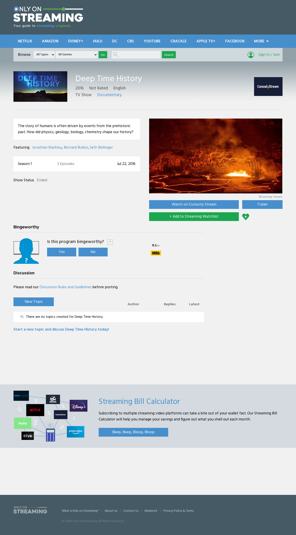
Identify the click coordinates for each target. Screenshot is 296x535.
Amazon (50, 41)
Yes (62, 252)
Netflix (25, 41)
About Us (111, 510)
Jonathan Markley (47, 148)
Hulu (97, 41)
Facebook (235, 41)
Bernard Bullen (76, 148)
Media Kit (150, 510)
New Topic (34, 302)
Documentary (109, 95)
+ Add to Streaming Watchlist (194, 217)
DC (114, 41)
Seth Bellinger (101, 148)
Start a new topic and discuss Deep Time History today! (61, 330)
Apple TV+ (205, 41)
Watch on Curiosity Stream (194, 204)
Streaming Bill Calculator (139, 402)
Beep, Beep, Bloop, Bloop (133, 432)
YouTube (152, 41)
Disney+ (75, 41)
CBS (130, 41)
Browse (24, 55)
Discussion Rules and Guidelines (65, 287)
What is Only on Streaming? (80, 510)
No (93, 252)
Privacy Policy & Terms (178, 510)
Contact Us (130, 510)
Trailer (262, 204)
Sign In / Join (269, 55)
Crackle (178, 41)
